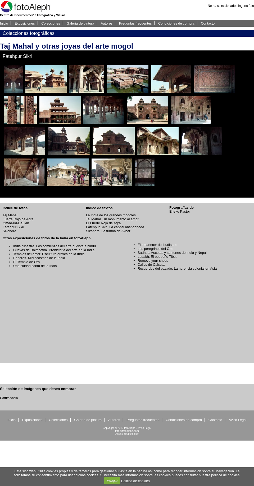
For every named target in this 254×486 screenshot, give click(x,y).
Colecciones (50, 23)
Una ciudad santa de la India (35, 266)
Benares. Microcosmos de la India (39, 258)
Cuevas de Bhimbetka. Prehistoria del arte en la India (53, 250)
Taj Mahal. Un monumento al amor (112, 219)
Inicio (4, 23)
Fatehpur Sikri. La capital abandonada (115, 227)
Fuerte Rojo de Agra (18, 219)
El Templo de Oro (26, 262)
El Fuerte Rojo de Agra (103, 223)
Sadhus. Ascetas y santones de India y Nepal (172, 253)
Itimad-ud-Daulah (16, 223)
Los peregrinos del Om (155, 249)
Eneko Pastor (179, 211)
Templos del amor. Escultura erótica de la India (49, 254)
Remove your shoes (153, 261)
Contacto (208, 23)
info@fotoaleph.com (127, 430)
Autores (106, 23)
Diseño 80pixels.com (127, 433)
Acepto (112, 481)
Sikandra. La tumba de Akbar (108, 231)
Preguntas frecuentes (135, 23)
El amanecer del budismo (157, 245)
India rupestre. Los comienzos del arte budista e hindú (54, 246)
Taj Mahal (10, 215)
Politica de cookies (135, 481)
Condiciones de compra (176, 23)
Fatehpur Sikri (13, 227)
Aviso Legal (237, 420)
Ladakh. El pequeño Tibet (157, 257)
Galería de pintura (80, 23)
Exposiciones (25, 23)
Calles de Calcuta (151, 265)
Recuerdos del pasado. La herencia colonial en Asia (177, 268)
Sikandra (9, 231)
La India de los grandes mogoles (111, 215)
